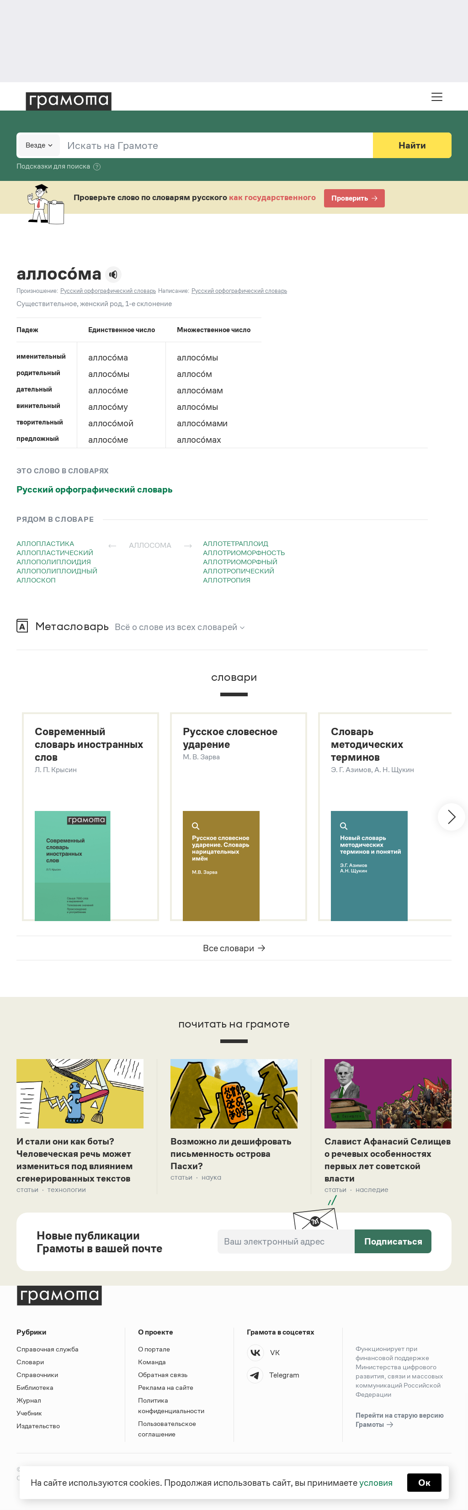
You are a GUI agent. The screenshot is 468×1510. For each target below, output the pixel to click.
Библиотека (34, 1387)
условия (376, 1483)
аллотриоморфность (244, 552)
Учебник (29, 1413)
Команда (152, 1362)
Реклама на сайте (165, 1387)
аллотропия (226, 580)
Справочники (37, 1374)
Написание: (173, 290)
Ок (424, 1483)
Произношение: (37, 290)
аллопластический (54, 552)
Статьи (27, 1189)
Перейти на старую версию (400, 1420)
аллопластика (45, 543)
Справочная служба (47, 1349)
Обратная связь (162, 1374)
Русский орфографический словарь (94, 489)
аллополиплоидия (53, 562)
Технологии (67, 1189)
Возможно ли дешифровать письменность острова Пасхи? (231, 1153)
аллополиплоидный (56, 571)
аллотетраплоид (235, 543)
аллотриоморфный (240, 562)
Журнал (28, 1400)
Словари (30, 1362)
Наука (211, 1177)
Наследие (372, 1189)
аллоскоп (36, 580)
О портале (154, 1349)
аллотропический (238, 571)
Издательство (38, 1426)
